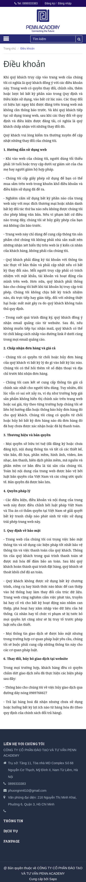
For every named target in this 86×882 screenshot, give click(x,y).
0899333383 (30, 3)
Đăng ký (50, 3)
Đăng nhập (65, 3)
